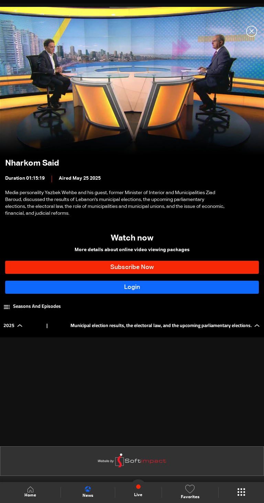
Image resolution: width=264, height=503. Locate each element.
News (87, 492)
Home (30, 492)
